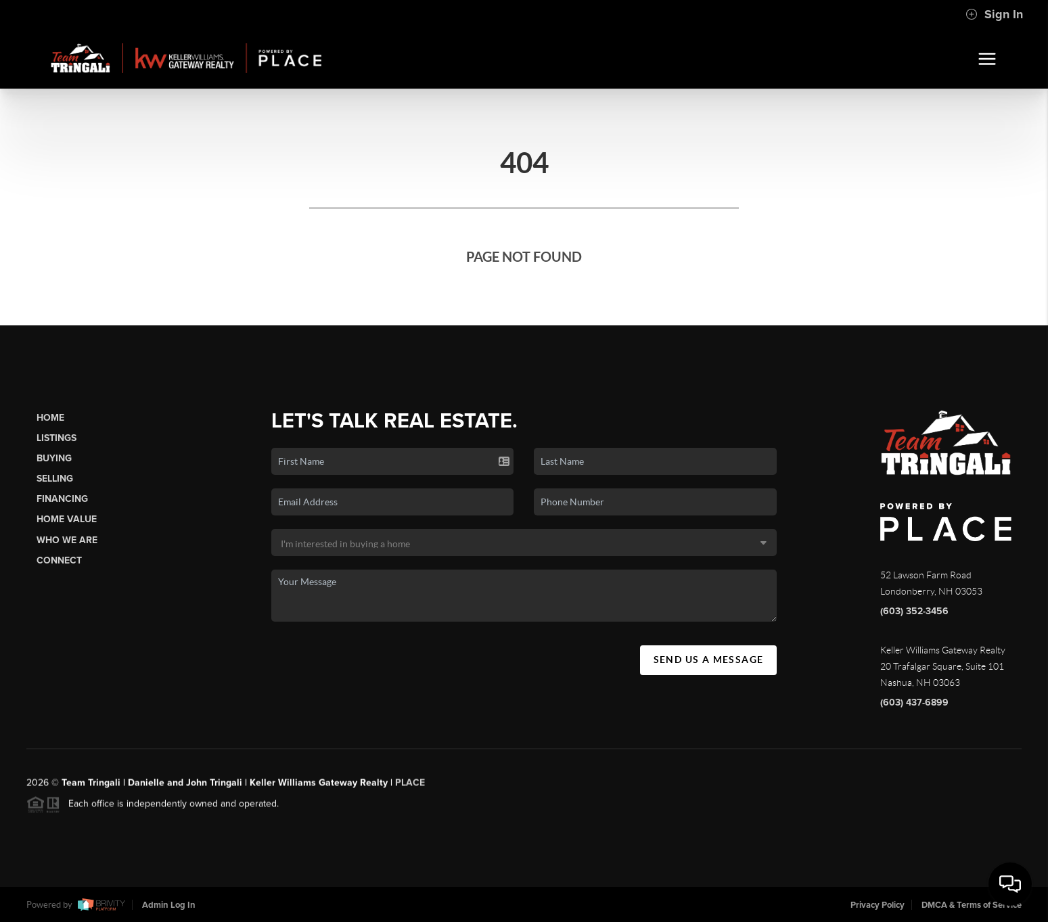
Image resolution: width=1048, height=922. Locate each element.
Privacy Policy (877, 905)
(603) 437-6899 (914, 702)
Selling (55, 478)
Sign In (994, 14)
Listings (56, 438)
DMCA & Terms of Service (971, 905)
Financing (62, 499)
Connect (59, 560)
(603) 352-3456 (914, 611)
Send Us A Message (709, 659)
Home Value (67, 519)
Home (50, 417)
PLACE (410, 789)
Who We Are (67, 540)
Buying (54, 458)
